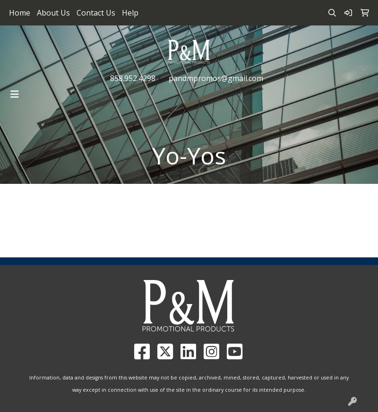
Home (19, 13)
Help (130, 13)
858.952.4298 (132, 78)
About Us (53, 13)
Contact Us (96, 13)
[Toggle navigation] (15, 94)
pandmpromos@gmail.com (216, 78)
